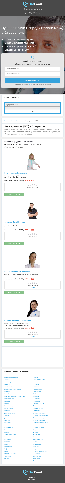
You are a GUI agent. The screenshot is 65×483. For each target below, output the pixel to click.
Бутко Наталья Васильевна (15, 173)
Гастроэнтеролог (9, 398)
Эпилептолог (37, 461)
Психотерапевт (37, 389)
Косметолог (7, 430)
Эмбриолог (36, 453)
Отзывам (33, 144)
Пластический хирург (39, 379)
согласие (31, 84)
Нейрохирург (8, 446)
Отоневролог (8, 461)
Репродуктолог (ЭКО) (10, 176)
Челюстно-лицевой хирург (40, 451)
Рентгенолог (36, 401)
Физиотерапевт (37, 444)
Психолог (36, 386)
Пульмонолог (37, 391)
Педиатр (35, 377)
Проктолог (36, 382)
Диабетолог (7, 418)
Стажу (39, 144)
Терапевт (36, 432)
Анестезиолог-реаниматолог (12, 389)
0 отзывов (32, 189)
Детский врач (20, 147)
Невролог (7, 444)
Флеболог (36, 446)
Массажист (7, 439)
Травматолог (37, 434)
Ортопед (6, 458)
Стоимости (26, 144)
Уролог (35, 441)
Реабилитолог (37, 394)
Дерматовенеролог (9, 413)
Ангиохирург (8, 382)
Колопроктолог (8, 427)
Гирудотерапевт (9, 408)
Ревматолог (36, 398)
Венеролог (7, 391)
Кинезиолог (7, 425)
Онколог (6, 451)
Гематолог (7, 401)
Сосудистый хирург (38, 408)
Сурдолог (36, 430)
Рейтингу (18, 144)
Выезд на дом (9, 147)
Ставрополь (38, 9)
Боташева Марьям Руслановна (17, 271)
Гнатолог (7, 410)
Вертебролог (8, 394)
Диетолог (7, 420)
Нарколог (7, 441)
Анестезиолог (8, 386)
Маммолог (7, 437)
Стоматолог (36, 410)
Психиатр (36, 384)
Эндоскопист (37, 458)
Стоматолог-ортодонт (39, 418)
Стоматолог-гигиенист (39, 413)
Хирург (35, 449)
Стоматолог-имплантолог (40, 415)
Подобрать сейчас (32, 80)
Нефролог (7, 449)
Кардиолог (7, 422)
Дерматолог (7, 415)
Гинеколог (12, 274)
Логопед (6, 432)
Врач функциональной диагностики (14, 396)
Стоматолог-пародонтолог (40, 422)
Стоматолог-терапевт (39, 425)
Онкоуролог (7, 456)
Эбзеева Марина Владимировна (17, 320)
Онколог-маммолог (9, 453)
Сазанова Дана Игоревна (14, 222)
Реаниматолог (37, 396)
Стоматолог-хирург (38, 427)
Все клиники (31, 479)
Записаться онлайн (14, 194)
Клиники (16, 97)
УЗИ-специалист (22, 176)
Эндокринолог (37, 456)
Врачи (6, 97)
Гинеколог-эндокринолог (11, 406)
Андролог (7, 384)
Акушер (6, 274)
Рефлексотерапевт (38, 406)
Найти (32, 111)
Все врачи (32, 477)
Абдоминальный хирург (11, 377)
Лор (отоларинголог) (10, 434)
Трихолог (35, 437)
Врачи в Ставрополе (17, 121)
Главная (6, 121)
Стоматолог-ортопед (39, 420)
